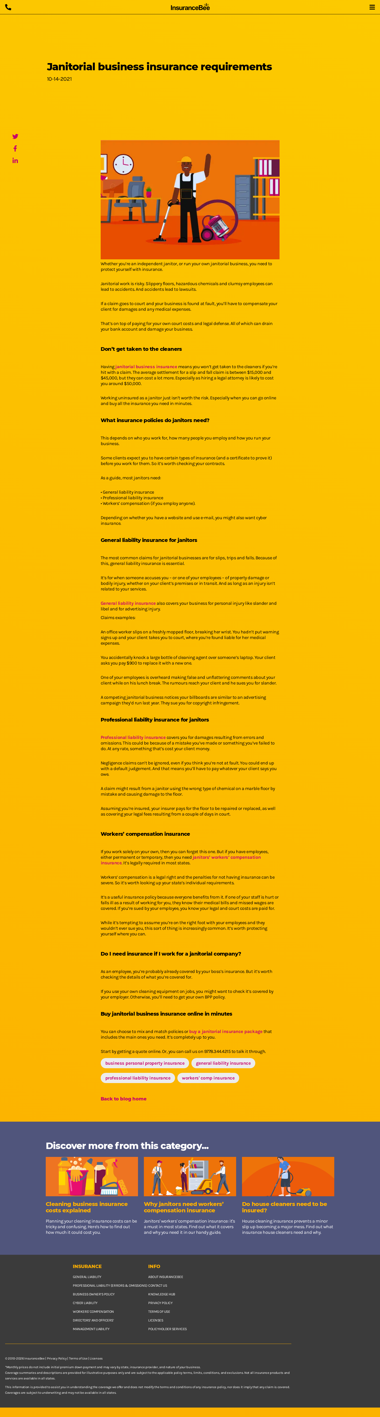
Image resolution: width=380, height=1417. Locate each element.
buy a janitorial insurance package (225, 1031)
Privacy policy (160, 1303)
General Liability (87, 1277)
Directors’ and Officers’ (93, 1320)
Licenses (155, 1320)
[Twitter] (15, 137)
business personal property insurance (145, 1063)
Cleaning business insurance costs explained (87, 1207)
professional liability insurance (138, 1078)
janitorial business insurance (146, 366)
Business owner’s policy (94, 1294)
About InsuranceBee (165, 1277)
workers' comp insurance (208, 1078)
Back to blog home (124, 1099)
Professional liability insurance (133, 737)
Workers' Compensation (93, 1311)
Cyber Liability (85, 1303)
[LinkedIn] (15, 161)
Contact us (157, 1285)
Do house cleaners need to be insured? (284, 1207)
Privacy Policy (57, 1358)
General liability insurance (128, 603)
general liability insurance (223, 1063)
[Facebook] (15, 149)
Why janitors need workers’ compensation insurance (184, 1207)
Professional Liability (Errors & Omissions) (110, 1285)
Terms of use (159, 1311)
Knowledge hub (161, 1294)
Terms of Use (78, 1358)
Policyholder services (167, 1329)
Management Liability (91, 1329)
